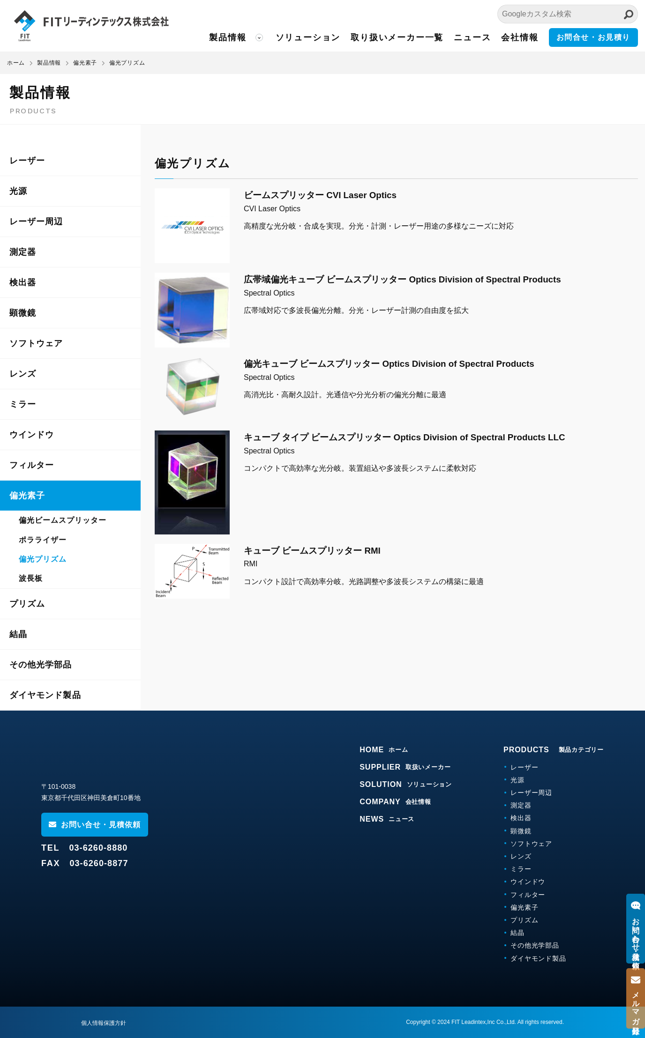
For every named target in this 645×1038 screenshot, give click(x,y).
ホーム (16, 62)
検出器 (22, 282)
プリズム (27, 603)
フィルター (31, 465)
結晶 (18, 634)
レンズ (22, 373)
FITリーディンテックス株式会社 (91, 25)
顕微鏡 (22, 313)
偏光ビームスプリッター (62, 520)
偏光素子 (27, 495)
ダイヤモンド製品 (45, 695)
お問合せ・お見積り (593, 37)
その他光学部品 (40, 664)
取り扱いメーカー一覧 (397, 37)
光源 (18, 191)
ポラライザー (43, 540)
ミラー (22, 404)
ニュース (472, 37)
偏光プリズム (43, 559)
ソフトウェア (36, 343)
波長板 (31, 578)
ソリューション (308, 37)
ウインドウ (31, 434)
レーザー (27, 160)
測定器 (22, 252)
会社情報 (519, 37)
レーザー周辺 (36, 221)
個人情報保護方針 (103, 1023)
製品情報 (227, 37)
